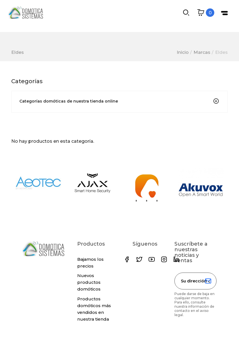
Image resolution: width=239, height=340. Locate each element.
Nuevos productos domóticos (89, 282)
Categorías (27, 81)
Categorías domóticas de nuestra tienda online (68, 101)
